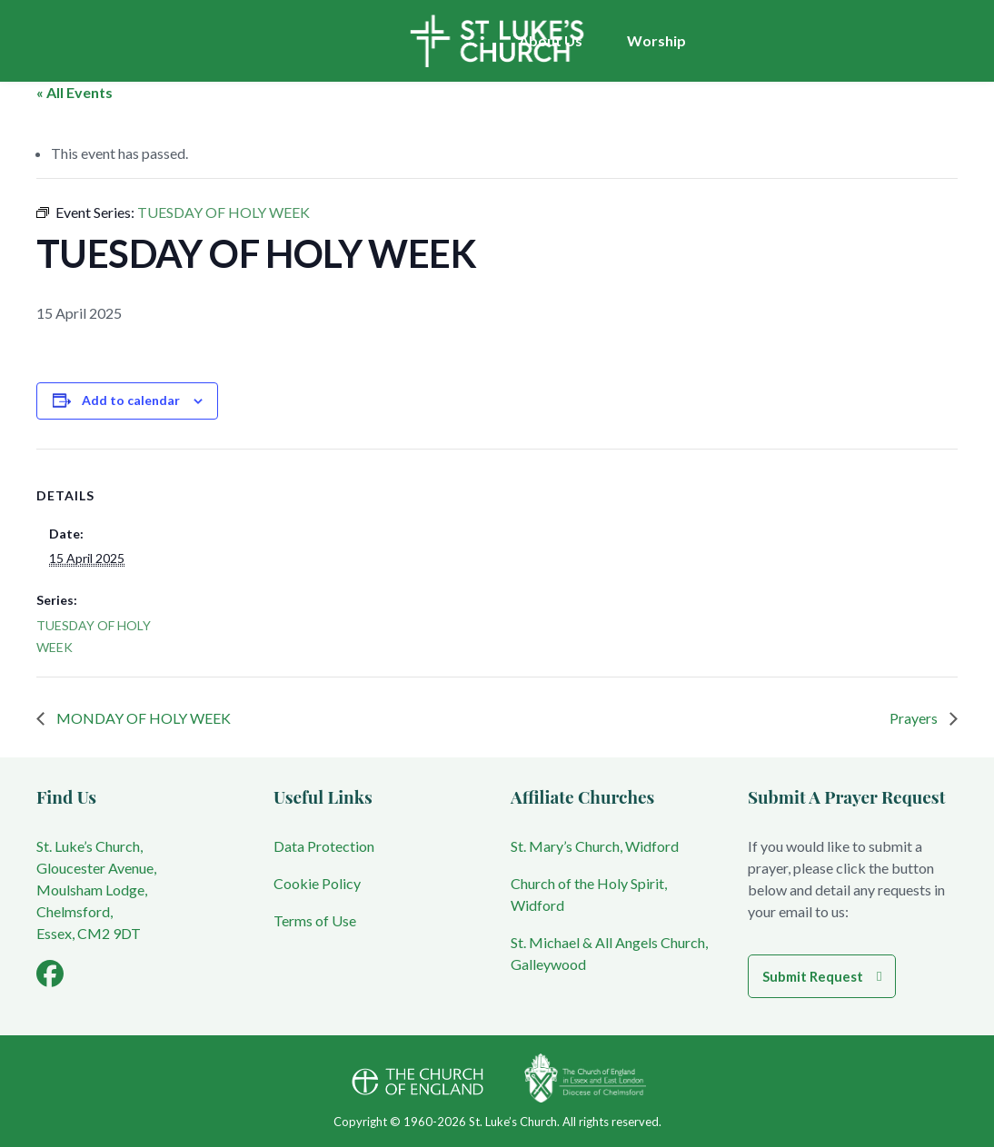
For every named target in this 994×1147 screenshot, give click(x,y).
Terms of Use (314, 920)
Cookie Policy (317, 883)
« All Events (74, 92)
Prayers (915, 718)
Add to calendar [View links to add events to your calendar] (131, 400)
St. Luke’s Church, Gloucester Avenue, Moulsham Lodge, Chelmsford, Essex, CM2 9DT (96, 889)
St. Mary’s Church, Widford (595, 846)
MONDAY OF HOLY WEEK (142, 718)
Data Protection (323, 846)
